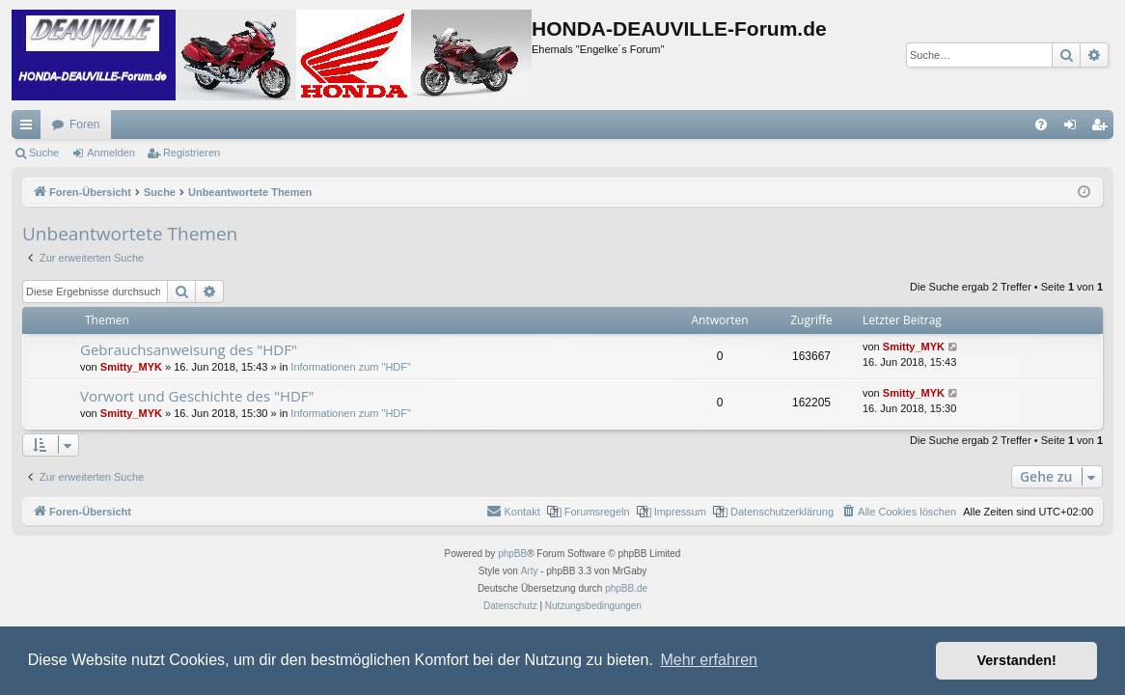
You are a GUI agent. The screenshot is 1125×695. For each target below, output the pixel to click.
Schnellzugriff (30, 128)
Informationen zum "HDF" (350, 367)
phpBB (512, 553)
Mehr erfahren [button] (708, 660)
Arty (529, 571)
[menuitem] (1041, 124)
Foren (84, 124)
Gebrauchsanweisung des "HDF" (188, 349)
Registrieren (191, 152)
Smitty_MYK (131, 367)
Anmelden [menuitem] (1074, 128)
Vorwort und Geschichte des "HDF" (197, 395)
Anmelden (111, 152)
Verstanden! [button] (1016, 660)
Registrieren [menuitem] (1103, 128)
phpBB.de (626, 588)
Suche (44, 152)
